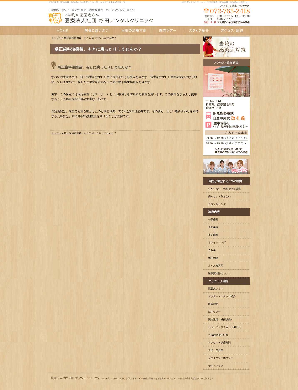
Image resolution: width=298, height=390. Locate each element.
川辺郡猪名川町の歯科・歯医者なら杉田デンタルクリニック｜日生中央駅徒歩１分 (86, 2)
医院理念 (213, 304)
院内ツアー (214, 311)
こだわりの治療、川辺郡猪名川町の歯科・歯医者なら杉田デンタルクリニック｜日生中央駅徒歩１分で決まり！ (161, 378)
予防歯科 (213, 227)
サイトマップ (215, 365)
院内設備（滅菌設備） (220, 319)
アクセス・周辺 (232, 30)
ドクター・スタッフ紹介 (222, 296)
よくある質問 (215, 265)
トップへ (56, 37)
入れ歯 (212, 250)
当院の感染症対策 (218, 334)
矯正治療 (213, 257)
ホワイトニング (217, 242)
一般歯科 (213, 219)
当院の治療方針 (133, 30)
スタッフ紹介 (198, 30)
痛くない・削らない (219, 196)
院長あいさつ (215, 288)
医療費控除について (219, 273)
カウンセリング (217, 204)
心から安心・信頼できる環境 (224, 188)
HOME (63, 30)
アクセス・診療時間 (219, 342)
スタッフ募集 (215, 350)
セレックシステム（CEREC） (225, 327)
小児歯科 (213, 234)
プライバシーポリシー (220, 357)
